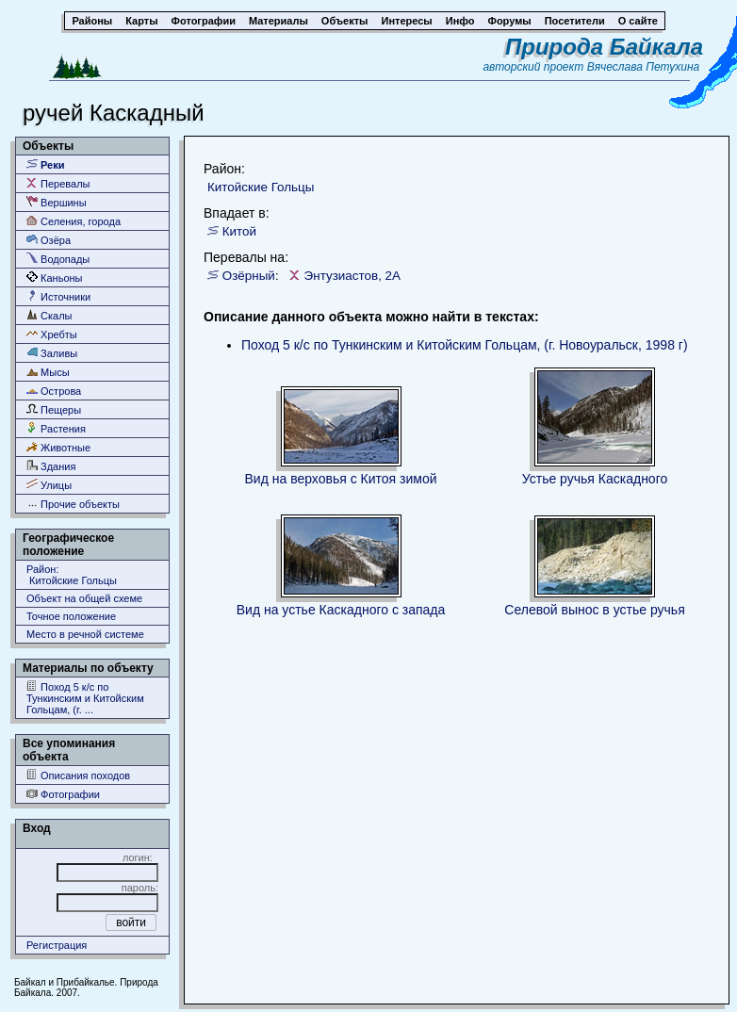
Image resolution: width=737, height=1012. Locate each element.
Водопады (58, 259)
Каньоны (54, 277)
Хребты (51, 334)
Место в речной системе (85, 634)
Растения (56, 428)
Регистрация (56, 945)
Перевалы (58, 183)
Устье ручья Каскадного (594, 478)
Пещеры (53, 409)
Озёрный (248, 276)
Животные (58, 447)
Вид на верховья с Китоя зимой (341, 478)
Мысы (48, 372)
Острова (53, 390)
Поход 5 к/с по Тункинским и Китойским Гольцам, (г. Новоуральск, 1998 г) (464, 344)
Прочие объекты (73, 504)
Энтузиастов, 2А (352, 276)
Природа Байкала (604, 46)
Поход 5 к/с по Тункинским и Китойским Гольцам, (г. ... (85, 697)
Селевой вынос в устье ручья (594, 609)
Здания (50, 466)
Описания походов (78, 775)
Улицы (49, 485)
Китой (239, 231)
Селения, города (73, 221)
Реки (45, 164)
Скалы (49, 315)
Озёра (48, 240)
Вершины (56, 202)
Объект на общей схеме (84, 598)
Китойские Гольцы (260, 187)
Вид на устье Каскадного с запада (341, 609)
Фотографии (63, 794)
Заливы (51, 353)
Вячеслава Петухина (643, 66)
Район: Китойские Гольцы (71, 574)
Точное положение (71, 616)
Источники (58, 296)
